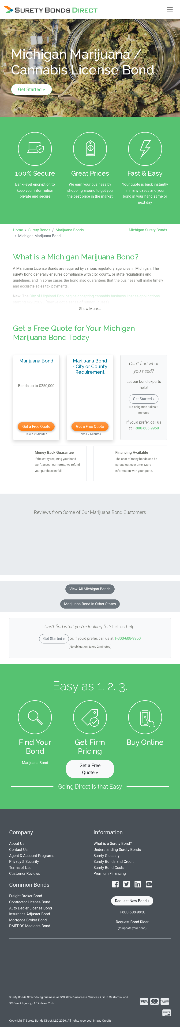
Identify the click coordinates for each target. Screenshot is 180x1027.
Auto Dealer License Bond (30, 908)
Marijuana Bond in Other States (90, 604)
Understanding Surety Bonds (117, 849)
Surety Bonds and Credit (114, 861)
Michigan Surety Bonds (148, 230)
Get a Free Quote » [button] (90, 769)
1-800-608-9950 (146, 428)
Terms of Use (20, 867)
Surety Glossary (107, 855)
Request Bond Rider (132, 922)
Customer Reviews (24, 873)
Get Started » (31, 89)
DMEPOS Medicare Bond (29, 926)
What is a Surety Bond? (113, 843)
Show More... (90, 309)
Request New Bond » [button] (132, 901)
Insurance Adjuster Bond (29, 914)
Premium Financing (110, 873)
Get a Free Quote (36, 426)
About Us (16, 843)
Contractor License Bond (29, 902)
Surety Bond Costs (109, 867)
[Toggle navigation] (170, 9)
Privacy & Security (24, 861)
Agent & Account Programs (31, 855)
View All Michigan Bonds (89, 589)
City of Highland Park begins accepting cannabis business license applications (95, 296)
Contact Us (18, 849)
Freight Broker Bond (25, 896)
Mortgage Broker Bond (28, 920)
